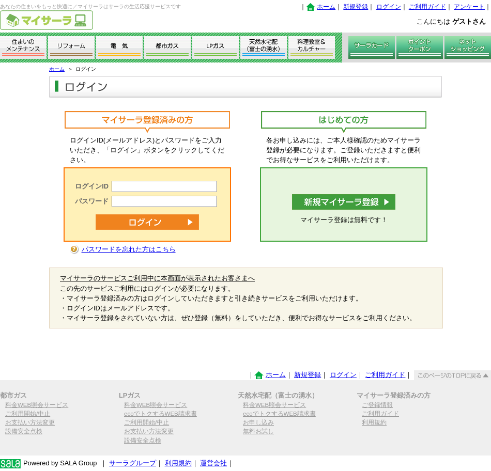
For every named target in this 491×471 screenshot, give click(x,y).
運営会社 (213, 463)
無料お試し (258, 431)
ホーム (326, 7)
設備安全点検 (23, 431)
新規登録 (355, 7)
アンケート (469, 7)
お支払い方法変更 (30, 422)
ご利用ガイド (427, 7)
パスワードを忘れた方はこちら (129, 249)
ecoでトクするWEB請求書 (160, 414)
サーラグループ (132, 463)
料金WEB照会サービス (36, 405)
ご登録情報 (377, 405)
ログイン (388, 7)
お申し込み (258, 422)
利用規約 (374, 422)
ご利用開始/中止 (27, 414)
